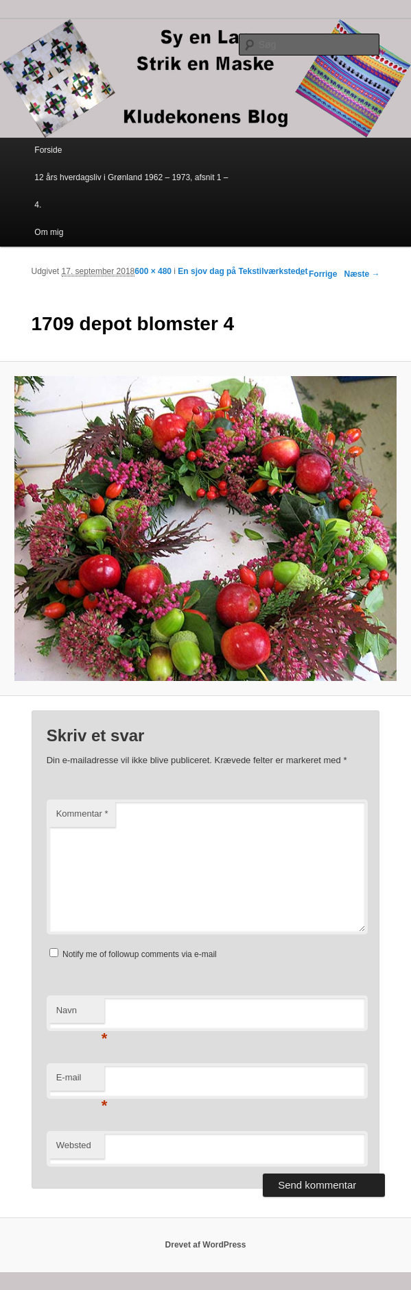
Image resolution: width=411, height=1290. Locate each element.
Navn (80, 1014)
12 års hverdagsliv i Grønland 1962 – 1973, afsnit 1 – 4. (131, 191)
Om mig (48, 232)
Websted (73, 1145)
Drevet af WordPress (205, 1245)
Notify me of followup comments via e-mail (139, 954)
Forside (48, 150)
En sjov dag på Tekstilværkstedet (242, 271)
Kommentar (82, 813)
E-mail (80, 1081)
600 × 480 (153, 271)
